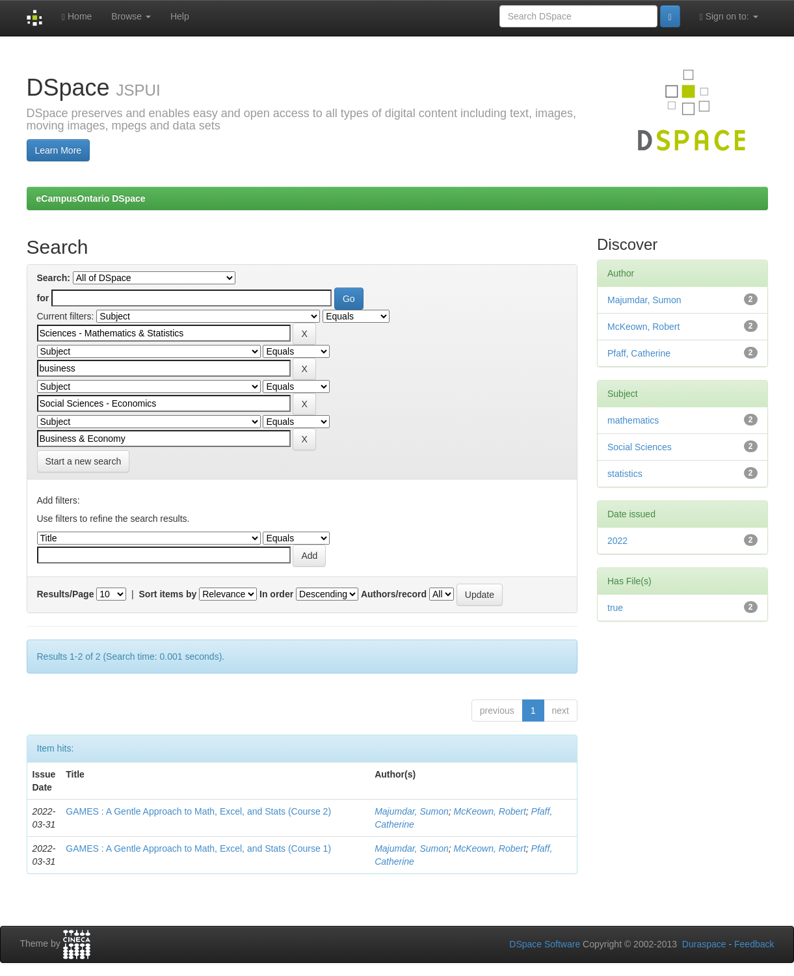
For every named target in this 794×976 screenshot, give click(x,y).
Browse (131, 16)
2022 (617, 540)
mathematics (633, 420)
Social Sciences (639, 447)
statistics (624, 473)
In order (276, 594)
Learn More (58, 150)
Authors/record (394, 594)
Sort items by (168, 594)
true (615, 608)
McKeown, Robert (490, 811)
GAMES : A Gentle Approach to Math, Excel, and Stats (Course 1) (198, 848)
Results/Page (65, 594)
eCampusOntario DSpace (91, 198)
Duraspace (704, 944)
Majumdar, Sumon (412, 811)
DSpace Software (544, 944)
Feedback (754, 944)
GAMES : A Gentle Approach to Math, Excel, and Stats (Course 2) (198, 811)
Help (179, 16)
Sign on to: (729, 16)
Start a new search (84, 461)
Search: (53, 278)
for (43, 298)
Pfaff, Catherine (638, 353)
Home (77, 16)
